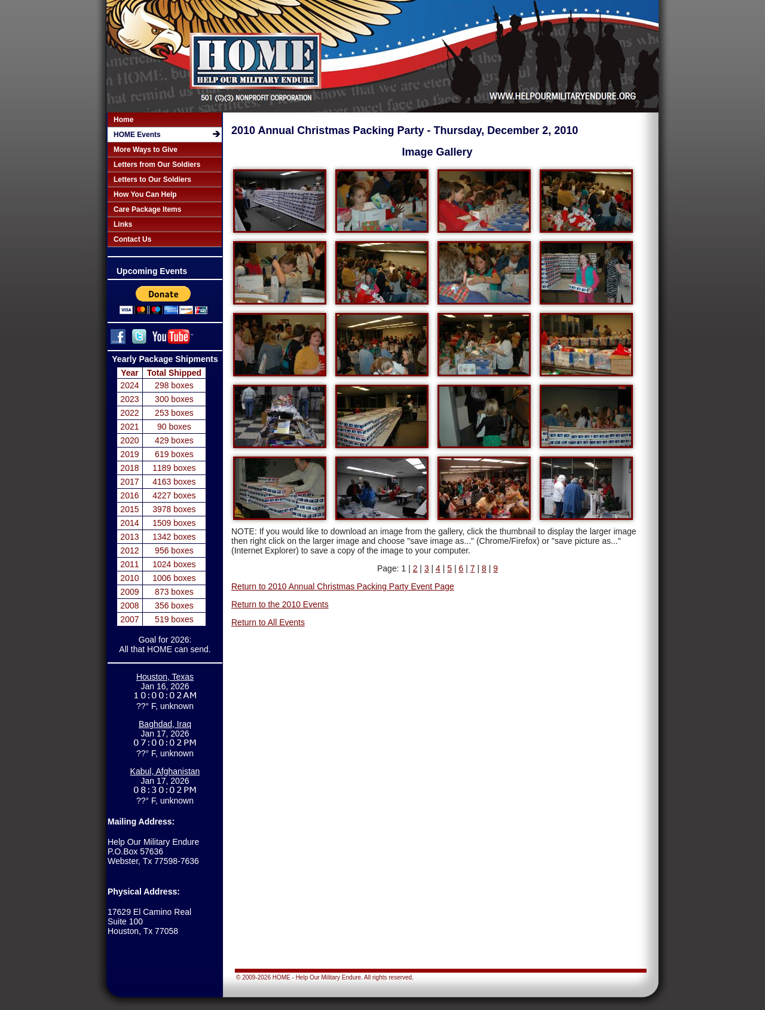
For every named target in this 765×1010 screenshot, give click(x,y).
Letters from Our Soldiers (157, 164)
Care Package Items (147, 209)
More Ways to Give (146, 149)
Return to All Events (268, 622)
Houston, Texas (165, 677)
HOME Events (137, 134)
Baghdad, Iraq (165, 724)
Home (123, 119)
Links (123, 224)
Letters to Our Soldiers (152, 179)
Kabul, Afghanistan (165, 771)
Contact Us (132, 239)
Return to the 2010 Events (280, 604)
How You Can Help (145, 194)
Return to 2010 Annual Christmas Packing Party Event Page (342, 586)
